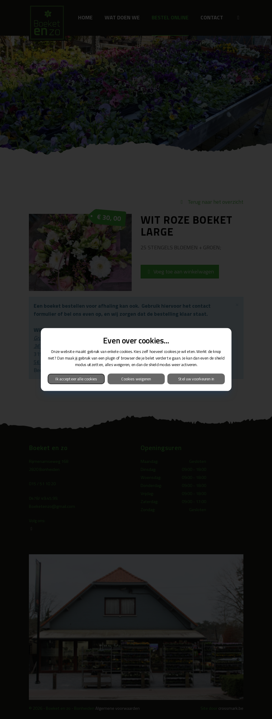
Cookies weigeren (136, 379)
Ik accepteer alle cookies (76, 379)
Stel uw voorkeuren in (196, 379)
